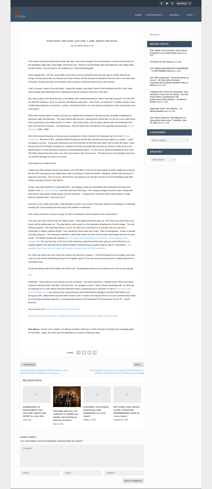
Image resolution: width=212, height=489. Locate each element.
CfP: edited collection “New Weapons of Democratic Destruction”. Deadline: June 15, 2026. (168, 114)
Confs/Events (154, 13)
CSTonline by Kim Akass (161, 56)
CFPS (190, 13)
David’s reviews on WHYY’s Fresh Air (62, 303)
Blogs (86, 39)
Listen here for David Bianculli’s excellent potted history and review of (72, 310)
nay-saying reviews (49, 184)
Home (138, 13)
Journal (174, 13)
